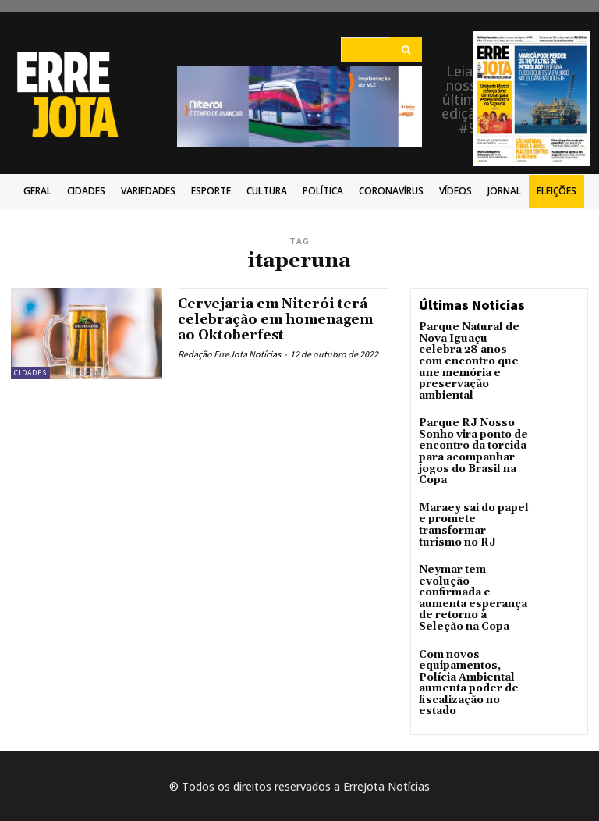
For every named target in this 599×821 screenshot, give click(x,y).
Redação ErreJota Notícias (229, 354)
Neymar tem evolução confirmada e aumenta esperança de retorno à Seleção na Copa (472, 568)
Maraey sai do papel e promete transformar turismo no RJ (473, 505)
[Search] (406, 49)
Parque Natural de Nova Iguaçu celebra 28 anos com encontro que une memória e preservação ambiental (470, 358)
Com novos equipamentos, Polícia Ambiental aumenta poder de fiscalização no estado (464, 641)
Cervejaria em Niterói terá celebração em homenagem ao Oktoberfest (280, 319)
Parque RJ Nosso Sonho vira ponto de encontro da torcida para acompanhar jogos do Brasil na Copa (469, 442)
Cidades (30, 373)
